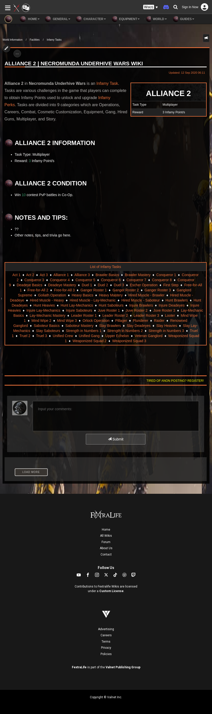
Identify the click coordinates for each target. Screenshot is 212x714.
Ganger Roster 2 (125, 290)
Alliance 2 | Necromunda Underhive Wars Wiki (74, 63)
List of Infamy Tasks (105, 267)
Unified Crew (63, 336)
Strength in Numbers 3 (166, 331)
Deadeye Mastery (62, 285)
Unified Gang (89, 336)
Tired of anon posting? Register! (175, 381)
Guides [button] (183, 19)
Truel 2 (24, 336)
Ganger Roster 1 (93, 290)
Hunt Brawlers (177, 300)
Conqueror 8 (162, 280)
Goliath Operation (52, 295)
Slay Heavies (166, 326)
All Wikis (106, 535)
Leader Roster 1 (83, 315)
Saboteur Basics (47, 326)
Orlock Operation (96, 321)
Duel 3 (119, 285)
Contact (106, 554)
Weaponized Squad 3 (129, 341)
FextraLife (79, 667)
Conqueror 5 (85, 280)
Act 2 (30, 275)
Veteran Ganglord (148, 336)
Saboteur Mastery (79, 326)
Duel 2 (103, 285)
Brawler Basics (107, 275)
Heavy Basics (82, 295)
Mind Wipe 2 (41, 321)
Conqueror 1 (166, 275)
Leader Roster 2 (115, 315)
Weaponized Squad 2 (90, 341)
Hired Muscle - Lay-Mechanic (93, 300)
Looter (170, 315)
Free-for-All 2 (37, 290)
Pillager (121, 321)
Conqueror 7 (136, 280)
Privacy (106, 647)
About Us (106, 548)
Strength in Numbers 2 (125, 331)
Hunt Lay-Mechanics (77, 305)
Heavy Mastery (111, 295)
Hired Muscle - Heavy (47, 300)
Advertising (106, 629)
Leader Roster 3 (146, 315)
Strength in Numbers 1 (83, 331)
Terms (106, 641)
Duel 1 (87, 285)
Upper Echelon (117, 336)
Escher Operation (144, 285)
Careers (106, 635)
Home (106, 529)
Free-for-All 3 (64, 290)
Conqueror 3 (34, 280)
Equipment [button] (125, 19)
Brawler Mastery (138, 275)
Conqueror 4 (60, 280)
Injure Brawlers (141, 305)
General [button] (57, 19)
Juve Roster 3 (164, 310)
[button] (150, 7)
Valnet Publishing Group (123, 667)
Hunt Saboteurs (111, 305)
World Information (13, 39)
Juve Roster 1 (109, 310)
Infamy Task (107, 83)
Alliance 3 (82, 275)
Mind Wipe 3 (67, 321)
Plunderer (140, 321)
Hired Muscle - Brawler (146, 295)
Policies (106, 654)
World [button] (156, 19)
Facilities (35, 39)
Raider (159, 321)
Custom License (111, 591)
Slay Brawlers (110, 326)
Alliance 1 (61, 275)
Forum (106, 542)
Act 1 (16, 275)
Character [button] (90, 19)
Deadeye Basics (29, 285)
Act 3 (44, 275)
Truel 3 (41, 336)
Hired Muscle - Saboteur (140, 300)
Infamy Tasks (54, 39)
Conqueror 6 (111, 280)
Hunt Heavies (44, 305)
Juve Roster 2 (137, 310)
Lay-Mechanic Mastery (48, 315)
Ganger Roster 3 (157, 290)
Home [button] (30, 19)
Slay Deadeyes (139, 326)
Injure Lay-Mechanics (43, 310)
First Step (170, 285)
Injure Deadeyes (172, 305)
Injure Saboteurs (79, 310)
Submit (115, 439)
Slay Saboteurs (48, 331)
